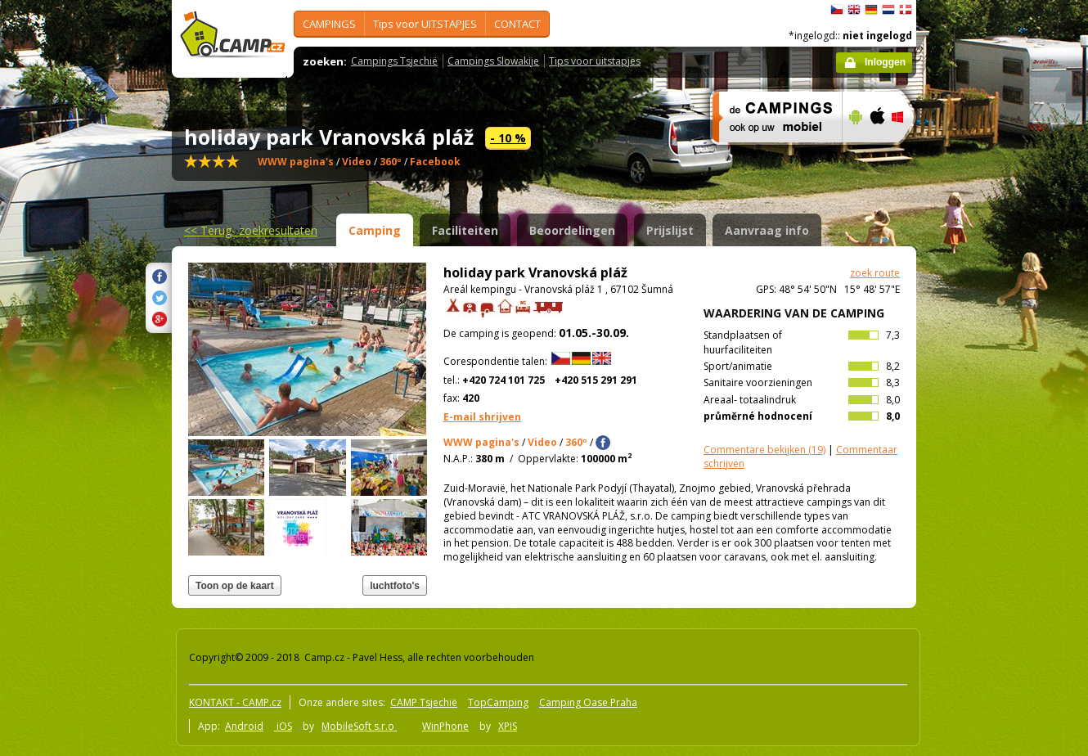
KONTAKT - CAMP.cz (235, 702)
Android (244, 726)
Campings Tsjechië (394, 61)
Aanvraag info (767, 230)
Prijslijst (670, 230)
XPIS (507, 726)
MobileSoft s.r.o (359, 726)
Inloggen (885, 62)
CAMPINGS (329, 23)
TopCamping (498, 702)
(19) (764, 450)
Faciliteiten (465, 230)
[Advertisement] (985, 491)
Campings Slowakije (493, 61)
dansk (905, 10)
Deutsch (871, 10)
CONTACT (517, 23)
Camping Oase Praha (588, 702)
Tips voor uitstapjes (595, 61)
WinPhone (445, 726)
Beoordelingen (572, 230)
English (854, 10)
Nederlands (888, 10)
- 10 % (508, 138)
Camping (374, 230)
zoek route (875, 273)
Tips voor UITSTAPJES (425, 23)
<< (250, 230)
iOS (283, 726)
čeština (836, 10)
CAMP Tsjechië (423, 702)
